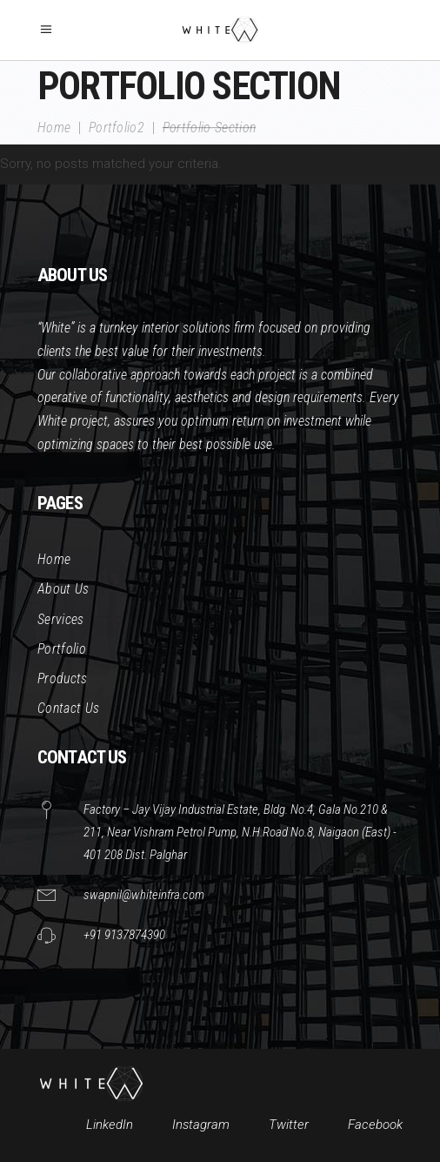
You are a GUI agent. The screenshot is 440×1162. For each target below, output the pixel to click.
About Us (63, 589)
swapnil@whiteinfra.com (143, 895)
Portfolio (61, 649)
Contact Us (68, 708)
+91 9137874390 (124, 935)
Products (62, 678)
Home (53, 127)
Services (60, 619)
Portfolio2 (116, 127)
